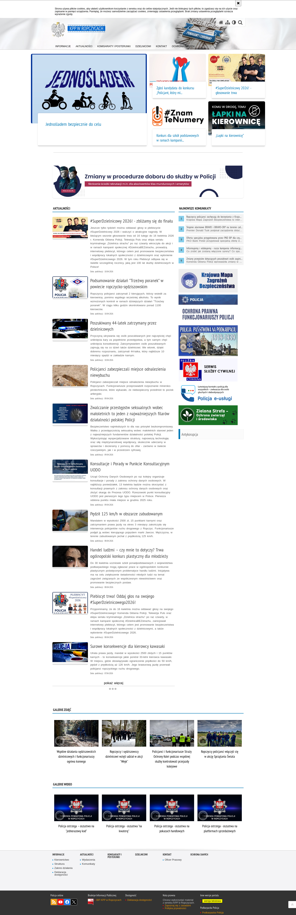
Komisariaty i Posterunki (115, 856)
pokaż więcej (113, 683)
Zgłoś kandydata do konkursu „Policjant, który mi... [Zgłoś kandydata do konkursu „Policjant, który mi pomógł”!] (175, 90)
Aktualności (86, 854)
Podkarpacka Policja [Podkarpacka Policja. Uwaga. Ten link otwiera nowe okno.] (213, 912)
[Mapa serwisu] (227, 22)
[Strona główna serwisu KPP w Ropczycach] (221, 22)
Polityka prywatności (175, 908)
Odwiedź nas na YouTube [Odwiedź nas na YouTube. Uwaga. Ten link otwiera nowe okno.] (60, 902)
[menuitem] (63, 45)
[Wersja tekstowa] (234, 22)
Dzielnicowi (141, 854)
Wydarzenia (88, 860)
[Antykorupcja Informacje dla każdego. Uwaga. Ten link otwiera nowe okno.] (211, 436)
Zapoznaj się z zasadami (178, 905)
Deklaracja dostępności (61, 873)
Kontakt (167, 854)
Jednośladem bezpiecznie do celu (73, 124)
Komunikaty (88, 864)
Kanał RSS (54, 902)
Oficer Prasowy (173, 860)
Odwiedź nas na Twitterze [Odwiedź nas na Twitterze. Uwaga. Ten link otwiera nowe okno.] (74, 902)
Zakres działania (63, 868)
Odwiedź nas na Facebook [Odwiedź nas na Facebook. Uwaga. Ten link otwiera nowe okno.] (67, 902)
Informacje (58, 854)
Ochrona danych (199, 854)
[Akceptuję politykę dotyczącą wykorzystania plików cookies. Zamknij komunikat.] (238, 3)
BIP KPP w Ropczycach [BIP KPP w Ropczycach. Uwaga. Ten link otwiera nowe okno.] (108, 900)
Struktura (59, 864)
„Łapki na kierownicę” (230, 135)
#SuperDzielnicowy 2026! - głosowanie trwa (233, 90)
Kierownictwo (61, 860)
